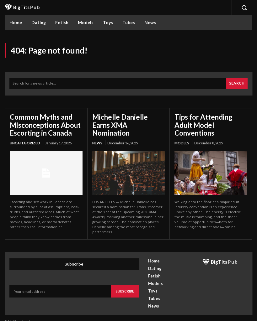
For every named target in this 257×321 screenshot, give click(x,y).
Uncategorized (25, 140)
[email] (60, 283)
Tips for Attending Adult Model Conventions (209, 120)
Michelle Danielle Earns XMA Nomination (124, 120)
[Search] (237, 83)
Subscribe (125, 284)
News (97, 133)
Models (181, 133)
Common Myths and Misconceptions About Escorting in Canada (42, 124)
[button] (244, 7)
